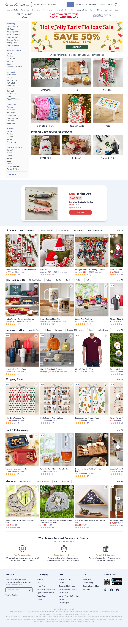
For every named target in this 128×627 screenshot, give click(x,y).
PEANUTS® (11, 83)
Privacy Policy (41, 586)
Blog (38, 583)
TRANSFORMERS (13, 99)
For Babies (11, 59)
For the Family (79, 230)
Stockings (30, 230)
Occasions (47, 10)
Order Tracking (88, 583)
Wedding (10, 107)
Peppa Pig (11, 86)
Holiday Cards (12, 43)
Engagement (11, 115)
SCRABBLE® (11, 94)
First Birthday (12, 142)
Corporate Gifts (12, 26)
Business (118, 10)
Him (67, 10)
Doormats (10, 156)
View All (120, 230)
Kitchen (9, 158)
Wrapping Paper (12, 32)
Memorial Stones (25, 481)
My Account (87, 579)
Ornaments (36, 10)
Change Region (64, 603)
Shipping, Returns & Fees (91, 586)
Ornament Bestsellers (46, 230)
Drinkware (58, 330)
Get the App (87, 589)
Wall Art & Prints (13, 169)
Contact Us (62, 583)
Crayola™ (10, 78)
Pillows (9, 164)
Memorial (59, 10)
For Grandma (90, 280)
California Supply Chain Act (46, 589)
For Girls (10, 137)
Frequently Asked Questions (68, 589)
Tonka (9, 96)
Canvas (9, 153)
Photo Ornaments (13, 37)
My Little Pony (12, 80)
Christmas (25, 10)
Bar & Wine (11, 150)
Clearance (11, 174)
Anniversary (11, 110)
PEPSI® (10, 88)
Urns (55, 481)
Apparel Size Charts (65, 579)
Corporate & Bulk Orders (67, 586)
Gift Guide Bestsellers (95, 230)
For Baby (49, 280)
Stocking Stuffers (13, 40)
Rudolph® (10, 91)
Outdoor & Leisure (103, 330)
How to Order (63, 593)
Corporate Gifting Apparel (75, 330)
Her (72, 10)
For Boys (10, 139)
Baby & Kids (82, 10)
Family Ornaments (13, 35)
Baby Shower (11, 113)
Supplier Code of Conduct (45, 593)
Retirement (11, 123)
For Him (10, 56)
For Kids (10, 61)
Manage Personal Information (69, 596)
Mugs (9, 161)
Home (92, 10)
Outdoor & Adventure (14, 67)
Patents (39, 599)
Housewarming (12, 118)
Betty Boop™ (11, 75)
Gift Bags (10, 29)
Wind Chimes (66, 481)
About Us (40, 579)
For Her (9, 53)
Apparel (9, 64)
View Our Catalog (12, 595)
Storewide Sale (12, 10)
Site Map (62, 599)
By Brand (108, 10)
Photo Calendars (13, 45)
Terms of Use (41, 596)
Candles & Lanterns (42, 481)
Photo (99, 10)
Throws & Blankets (14, 166)
